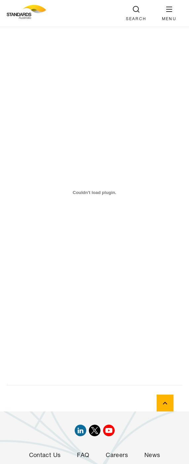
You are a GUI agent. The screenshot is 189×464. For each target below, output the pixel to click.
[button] (169, 13)
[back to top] (165, 403)
